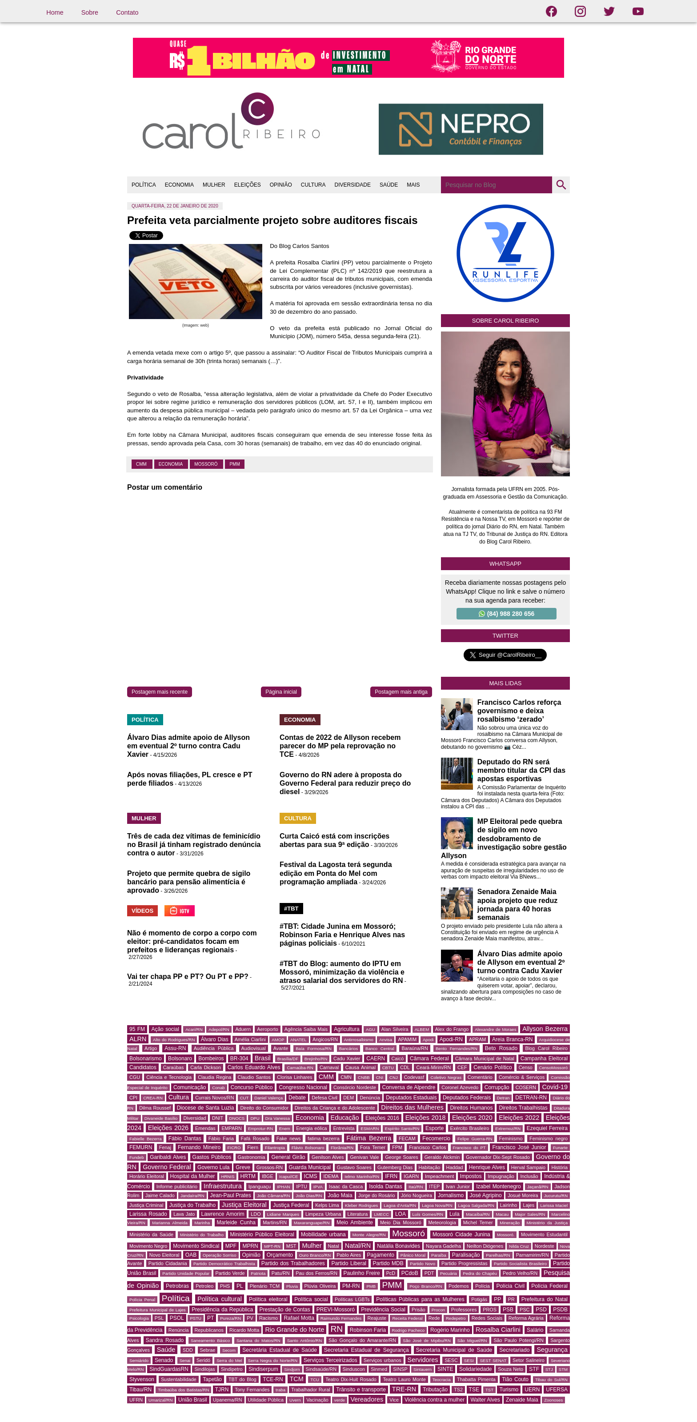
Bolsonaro (180, 1058)
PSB (508, 1309)
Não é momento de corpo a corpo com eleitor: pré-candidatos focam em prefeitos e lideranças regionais (192, 941)
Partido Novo (422, 1263)
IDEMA (330, 1176)
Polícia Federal (549, 1286)
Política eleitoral (268, 1299)
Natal (333, 1246)
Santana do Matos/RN (258, 1340)
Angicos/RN (325, 1039)
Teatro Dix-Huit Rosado (351, 1379)
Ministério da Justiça (547, 1222)
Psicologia (139, 1318)
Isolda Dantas (385, 1186)
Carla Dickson (205, 1067)
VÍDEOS (142, 910)
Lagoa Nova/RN (437, 1205)
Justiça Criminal (146, 1205)
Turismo (508, 1389)
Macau (502, 1214)
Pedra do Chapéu (480, 1273)
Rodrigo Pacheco (408, 1330)
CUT (244, 1097)
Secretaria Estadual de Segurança (366, 1350)
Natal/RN (358, 1245)
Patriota (258, 1273)
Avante (280, 1048)
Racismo (268, 1318)
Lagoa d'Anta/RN (400, 1205)
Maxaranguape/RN (312, 1222)
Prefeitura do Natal (544, 1299)
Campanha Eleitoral (544, 1058)
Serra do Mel (229, 1360)
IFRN (391, 1176)
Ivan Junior (458, 1186)
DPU (254, 1118)
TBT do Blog (242, 1379)
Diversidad (194, 1118)
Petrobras (177, 1286)
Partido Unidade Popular (185, 1273)
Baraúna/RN (414, 1048)
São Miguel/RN (472, 1340)
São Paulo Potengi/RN (518, 1340)
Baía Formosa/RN (314, 1048)
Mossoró (206, 464)
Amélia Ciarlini (250, 1039)
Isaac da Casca (346, 1186)
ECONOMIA (179, 185)
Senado (164, 1360)
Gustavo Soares (354, 1167)
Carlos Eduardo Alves (254, 1067)
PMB (371, 1286)
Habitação (430, 1167)
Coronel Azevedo (459, 1087)
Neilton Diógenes (485, 1246)
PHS (225, 1286)
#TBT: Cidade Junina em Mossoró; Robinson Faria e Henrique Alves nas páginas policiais (342, 935)
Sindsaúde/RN (321, 1369)
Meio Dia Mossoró (400, 1222)
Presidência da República (222, 1309)
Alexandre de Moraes (495, 1029)
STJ (549, 1369)
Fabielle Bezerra (145, 1138)
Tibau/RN (140, 1389)
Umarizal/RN (160, 1400)
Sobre (89, 12)
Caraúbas (173, 1067)
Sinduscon (354, 1369)
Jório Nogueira (416, 1195)
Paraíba (438, 1255)
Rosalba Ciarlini (498, 1329)
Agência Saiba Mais (306, 1029)
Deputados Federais (467, 1097)
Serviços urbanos (382, 1360)
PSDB (560, 1309)
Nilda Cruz (519, 1246)
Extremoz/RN (508, 1128)
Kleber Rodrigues (361, 1205)
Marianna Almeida (170, 1222)
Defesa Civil (324, 1097)
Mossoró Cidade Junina (461, 1234)
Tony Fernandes (252, 1389)
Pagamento (380, 1255)
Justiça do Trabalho (192, 1205)
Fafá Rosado (255, 1138)
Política (176, 1298)
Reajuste (376, 1318)
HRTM (248, 1176)
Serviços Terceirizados (330, 1360)
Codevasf (414, 1077)
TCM (297, 1378)
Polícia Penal (142, 1299)
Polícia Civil (510, 1286)
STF (534, 1369)
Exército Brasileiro (469, 1128)
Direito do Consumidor (264, 1107)
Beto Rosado (501, 1048)
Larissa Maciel (554, 1205)
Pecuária (448, 1273)
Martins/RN (275, 1222)
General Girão (288, 1157)
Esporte (434, 1128)
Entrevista (343, 1128)
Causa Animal (360, 1067)
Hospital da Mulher (192, 1176)
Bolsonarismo (145, 1058)
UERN (532, 1389)
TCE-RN (273, 1379)
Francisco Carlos (427, 1147)
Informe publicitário (176, 1186)
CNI (380, 1077)
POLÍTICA (144, 185)
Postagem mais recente (160, 692)
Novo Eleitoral (164, 1255)
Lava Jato (184, 1214)
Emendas (205, 1128)
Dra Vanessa (277, 1118)
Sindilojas (204, 1369)
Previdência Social (383, 1309)
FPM (397, 1147)
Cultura (178, 1097)
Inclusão (529, 1176)
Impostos (471, 1176)
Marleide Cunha (236, 1222)
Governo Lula (213, 1167)
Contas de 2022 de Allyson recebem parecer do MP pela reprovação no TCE (340, 746)
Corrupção (497, 1087)
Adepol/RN (218, 1029)
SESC (451, 1360)
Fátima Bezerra (368, 1138)
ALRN (137, 1039)
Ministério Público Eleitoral (262, 1234)
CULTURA (313, 185)
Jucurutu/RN (556, 1195)
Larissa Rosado (148, 1214)
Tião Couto (515, 1379)
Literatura (358, 1214)
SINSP (400, 1369)
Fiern (252, 1147)
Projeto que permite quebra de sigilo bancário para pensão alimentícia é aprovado (188, 882)
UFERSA (557, 1389)
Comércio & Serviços (522, 1077)
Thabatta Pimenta (476, 1379)
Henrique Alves (487, 1167)
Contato (127, 12)
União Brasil (192, 1400)
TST (489, 1389)
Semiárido (138, 1360)
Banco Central (379, 1048)
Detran (503, 1097)
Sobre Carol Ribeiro (505, 320)
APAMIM (407, 1039)
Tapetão (212, 1379)
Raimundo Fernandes (341, 1318)
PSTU (195, 1318)
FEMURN (140, 1147)
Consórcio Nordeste (354, 1087)
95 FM (137, 1029)
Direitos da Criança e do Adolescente (335, 1107)
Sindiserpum (263, 1369)
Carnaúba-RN (300, 1067)
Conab (218, 1087)
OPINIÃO (281, 185)
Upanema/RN (227, 1399)
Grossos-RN (269, 1167)
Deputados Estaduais (411, 1097)
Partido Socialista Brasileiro (520, 1263)
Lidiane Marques (283, 1214)
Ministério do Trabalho (202, 1234)
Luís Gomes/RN (428, 1214)
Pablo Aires (348, 1255)
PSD (541, 1309)
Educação (345, 1117)
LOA (400, 1214)
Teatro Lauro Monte (404, 1379)
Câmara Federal (429, 1058)
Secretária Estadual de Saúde (279, 1350)
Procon (438, 1309)
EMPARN (231, 1128)
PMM (234, 464)
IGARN (411, 1176)
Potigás (479, 1299)
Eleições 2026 (168, 1127)
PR (511, 1299)
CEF (462, 1067)
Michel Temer (478, 1222)
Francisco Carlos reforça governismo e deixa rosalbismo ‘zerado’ (519, 711)
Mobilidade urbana (323, 1234)
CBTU (388, 1067)
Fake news (288, 1138)
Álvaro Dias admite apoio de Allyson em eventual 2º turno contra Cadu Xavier (188, 746)
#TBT (291, 908)
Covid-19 (555, 1086)
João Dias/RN (309, 1195)
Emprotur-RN (260, 1128)
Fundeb (136, 1157)
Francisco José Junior (519, 1147)
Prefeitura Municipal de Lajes (157, 1309)
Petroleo (204, 1286)
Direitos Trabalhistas (523, 1108)
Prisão (418, 1309)
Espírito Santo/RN (402, 1128)
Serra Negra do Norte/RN (272, 1360)
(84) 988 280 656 (507, 613)
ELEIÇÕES (247, 185)
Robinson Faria (368, 1330)
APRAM (477, 1039)
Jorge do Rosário (376, 1195)
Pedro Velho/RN (520, 1273)
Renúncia (178, 1330)
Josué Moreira (523, 1195)
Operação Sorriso (219, 1255)
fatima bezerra (324, 1138)
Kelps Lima (327, 1205)
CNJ (393, 1077)
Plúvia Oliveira (320, 1286)
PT (210, 1318)
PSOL (177, 1318)
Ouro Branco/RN (315, 1255)
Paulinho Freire (362, 1273)
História (559, 1167)
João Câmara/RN (273, 1195)
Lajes (528, 1205)
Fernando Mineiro (199, 1147)
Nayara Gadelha (443, 1246)
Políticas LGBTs (352, 1299)
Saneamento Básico (210, 1340)
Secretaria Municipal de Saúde (454, 1350)
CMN (346, 1077)
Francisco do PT (469, 1147)
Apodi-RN (451, 1039)
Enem (284, 1128)
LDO (255, 1214)
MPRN (250, 1246)
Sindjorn (292, 1369)
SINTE (445, 1369)
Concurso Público (252, 1087)
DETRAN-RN (531, 1097)
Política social (311, 1299)
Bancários (348, 1048)
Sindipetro (232, 1369)
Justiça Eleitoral (244, 1204)
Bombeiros (211, 1058)
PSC (524, 1309)
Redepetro (456, 1318)
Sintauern (422, 1369)
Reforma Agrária (526, 1318)
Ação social (165, 1029)
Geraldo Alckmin (442, 1157)
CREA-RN (153, 1097)
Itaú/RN (416, 1186)
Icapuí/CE (288, 1176)
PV (250, 1318)
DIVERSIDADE (353, 185)
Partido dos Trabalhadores (293, 1263)
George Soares (401, 1157)
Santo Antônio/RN (304, 1340)
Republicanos (209, 1330)
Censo (526, 1067)
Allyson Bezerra (545, 1028)
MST (291, 1246)
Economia (171, 464)
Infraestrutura (223, 1186)
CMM (142, 464)
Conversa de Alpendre (409, 1087)
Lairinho (508, 1205)
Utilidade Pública (266, 1399)
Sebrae (208, 1350)
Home (54, 12)
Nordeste (544, 1246)
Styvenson (141, 1379)
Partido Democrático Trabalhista (224, 1263)
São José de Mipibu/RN (427, 1340)
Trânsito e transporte (361, 1389)
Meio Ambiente (354, 1222)
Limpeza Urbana (323, 1214)
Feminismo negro (548, 1138)
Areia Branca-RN (512, 1039)
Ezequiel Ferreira (547, 1128)
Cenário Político (492, 1067)
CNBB (364, 1077)
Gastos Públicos (212, 1157)
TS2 (458, 1389)
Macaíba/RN (477, 1214)
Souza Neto (510, 1369)
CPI (133, 1097)
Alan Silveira (395, 1029)
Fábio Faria (221, 1138)
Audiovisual (253, 1048)
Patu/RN (281, 1273)
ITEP (434, 1186)
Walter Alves (485, 1400)
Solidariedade (475, 1369)
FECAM (407, 1138)
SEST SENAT (493, 1360)
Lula (454, 1214)
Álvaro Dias (214, 1039)
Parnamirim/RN (532, 1255)
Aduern (243, 1029)
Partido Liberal (348, 1263)
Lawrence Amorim (222, 1214)
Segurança (552, 1349)
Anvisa (385, 1039)
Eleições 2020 (472, 1117)
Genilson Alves (328, 1157)
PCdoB (409, 1273)
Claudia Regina (214, 1077)
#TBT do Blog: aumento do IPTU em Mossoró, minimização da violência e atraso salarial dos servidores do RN (342, 972)
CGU (134, 1077)
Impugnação (501, 1176)
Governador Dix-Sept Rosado (498, 1157)
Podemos (459, 1286)
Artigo (150, 1048)
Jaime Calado (160, 1195)
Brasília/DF (287, 1058)
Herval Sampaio (528, 1167)
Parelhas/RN (498, 1255)
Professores (464, 1309)
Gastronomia (251, 1157)
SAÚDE (389, 185)
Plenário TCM (265, 1286)
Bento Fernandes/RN (456, 1048)
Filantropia (275, 1147)
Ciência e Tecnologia (169, 1077)
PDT (429, 1273)
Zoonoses (553, 1400)
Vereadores (367, 1399)
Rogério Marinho (450, 1330)
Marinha (202, 1222)
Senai (185, 1360)
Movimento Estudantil (544, 1234)
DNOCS (237, 1118)
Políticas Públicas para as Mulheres (420, 1299)
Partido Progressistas (464, 1263)
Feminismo (511, 1138)
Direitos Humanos (471, 1108)
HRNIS (228, 1176)
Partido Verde (230, 1273)
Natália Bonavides (398, 1246)
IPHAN (283, 1186)
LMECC (381, 1214)
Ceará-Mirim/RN (433, 1067)
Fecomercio (436, 1138)
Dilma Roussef (155, 1107)
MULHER (214, 185)
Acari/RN (193, 1029)
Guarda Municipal (310, 1167)
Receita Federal (407, 1318)
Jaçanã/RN (537, 1186)
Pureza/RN (230, 1318)
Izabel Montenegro (498, 1186)
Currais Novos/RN (214, 1097)
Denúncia (370, 1097)
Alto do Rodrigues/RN (174, 1039)
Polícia (482, 1286)
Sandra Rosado (165, 1340)
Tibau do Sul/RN (551, 1379)
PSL (159, 1318)
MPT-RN (272, 1246)
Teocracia (442, 1379)
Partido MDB (388, 1263)
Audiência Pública (214, 1048)
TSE (474, 1389)
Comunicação (189, 1087)
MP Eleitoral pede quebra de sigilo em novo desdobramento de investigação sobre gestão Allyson (504, 838)
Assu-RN (175, 1048)
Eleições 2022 (519, 1117)
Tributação (435, 1389)
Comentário (480, 1077)
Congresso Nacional (303, 1087)
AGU (370, 1029)
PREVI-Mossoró (335, 1309)
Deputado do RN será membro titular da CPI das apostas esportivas (521, 770)
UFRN (136, 1399)
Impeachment (439, 1176)
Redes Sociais (487, 1318)
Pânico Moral (413, 1255)
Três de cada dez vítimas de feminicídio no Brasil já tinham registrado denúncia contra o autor (194, 844)
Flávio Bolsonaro (308, 1147)
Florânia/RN (342, 1147)
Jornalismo (451, 1195)
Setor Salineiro (529, 1360)
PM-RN (351, 1286)
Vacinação (317, 1399)
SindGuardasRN (168, 1369)
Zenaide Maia (522, 1400)
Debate (297, 1097)
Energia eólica (311, 1128)
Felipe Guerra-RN (474, 1138)
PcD (390, 1273)
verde (339, 1400)
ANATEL (298, 1039)
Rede (434, 1318)
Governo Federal (167, 1166)
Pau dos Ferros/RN (316, 1273)
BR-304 (239, 1058)
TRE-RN (404, 1389)
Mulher (311, 1245)
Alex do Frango (452, 1029)
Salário (535, 1330)
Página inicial (281, 692)
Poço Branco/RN (425, 1286)
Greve (243, 1167)
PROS (490, 1309)
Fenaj (165, 1147)
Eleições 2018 (425, 1117)
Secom (229, 1350)
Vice (394, 1399)
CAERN (375, 1058)
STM (563, 1369)
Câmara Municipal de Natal (484, 1058)
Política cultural (219, 1298)
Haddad (454, 1167)
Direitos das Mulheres (412, 1107)
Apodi (428, 1039)
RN (337, 1329)
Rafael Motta (299, 1318)
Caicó (398, 1058)
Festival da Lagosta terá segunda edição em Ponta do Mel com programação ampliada (336, 873)
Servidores (423, 1359)
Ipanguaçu (259, 1186)
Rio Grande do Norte (294, 1329)
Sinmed (379, 1369)
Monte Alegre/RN (369, 1234)
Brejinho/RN (316, 1058)
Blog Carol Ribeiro (546, 1048)
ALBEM (422, 1029)
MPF (230, 1246)
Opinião (251, 1255)
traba (280, 1389)
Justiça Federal (291, 1205)
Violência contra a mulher (435, 1400)
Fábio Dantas (184, 1138)
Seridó (203, 1360)
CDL (405, 1067)
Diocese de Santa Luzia (205, 1108)
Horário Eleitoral (146, 1176)
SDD (188, 1350)
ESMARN (370, 1128)
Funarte (560, 1147)
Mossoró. (505, 1234)
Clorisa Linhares (294, 1077)
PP (497, 1299)
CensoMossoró (553, 1067)
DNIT (217, 1118)
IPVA (318, 1186)
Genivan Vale (364, 1157)
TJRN (222, 1389)
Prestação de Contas (285, 1309)
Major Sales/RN (530, 1214)
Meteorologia (442, 1222)
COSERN (526, 1087)
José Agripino (486, 1195)
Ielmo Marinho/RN (361, 1176)
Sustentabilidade (178, 1379)
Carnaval (329, 1067)
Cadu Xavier (346, 1058)
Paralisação (466, 1255)
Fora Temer (372, 1147)
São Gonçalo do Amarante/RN (362, 1340)
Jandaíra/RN (192, 1195)
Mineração (510, 1222)
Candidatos (142, 1067)
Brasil (263, 1058)
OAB (190, 1255)
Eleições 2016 (382, 1118)
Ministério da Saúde (151, 1234)
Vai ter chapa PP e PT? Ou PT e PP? (187, 976)
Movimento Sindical (196, 1246)
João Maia (340, 1195)
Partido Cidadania (167, 1263)
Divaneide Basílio (161, 1118)
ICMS (310, 1176)
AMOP (278, 1039)
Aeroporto (267, 1029)
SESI (469, 1360)
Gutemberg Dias (395, 1167)
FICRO (234, 1147)
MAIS (413, 185)
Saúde (166, 1349)
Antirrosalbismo (358, 1039)
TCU (314, 1379)
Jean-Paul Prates (230, 1195)
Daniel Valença (268, 1097)
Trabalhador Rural (310, 1389)
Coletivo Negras (445, 1077)
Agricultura (346, 1029)
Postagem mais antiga (401, 692)
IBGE (267, 1176)
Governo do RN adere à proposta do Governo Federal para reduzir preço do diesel (345, 783)
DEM (348, 1097)
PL (239, 1286)
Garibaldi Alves (168, 1157)
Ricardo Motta (244, 1330)
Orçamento (280, 1255)
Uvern (295, 1400)
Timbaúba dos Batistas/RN (183, 1389)
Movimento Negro (148, 1246)
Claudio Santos (254, 1077)
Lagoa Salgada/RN (476, 1205)
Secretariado (514, 1350)
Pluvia (292, 1286)
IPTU (301, 1186)
